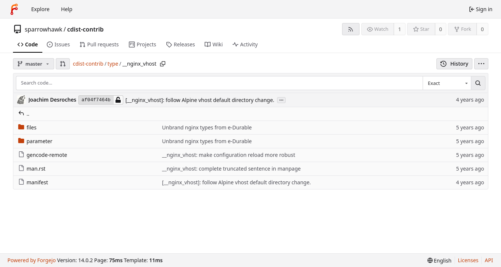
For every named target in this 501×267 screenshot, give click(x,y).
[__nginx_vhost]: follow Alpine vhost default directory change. (200, 99)
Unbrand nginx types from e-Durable (207, 127)
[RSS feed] (351, 29)
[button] (63, 63)
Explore (40, 9)
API (489, 260)
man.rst (32, 168)
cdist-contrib (85, 29)
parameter (35, 141)
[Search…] (478, 83)
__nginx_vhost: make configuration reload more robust (228, 154)
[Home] (14, 9)
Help (66, 9)
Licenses (468, 260)
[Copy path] (162, 64)
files (27, 127)
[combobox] (447, 83)
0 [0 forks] (482, 29)
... (281, 99)
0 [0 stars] (440, 29)
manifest (33, 182)
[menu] (481, 63)
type (113, 63)
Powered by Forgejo (31, 260)
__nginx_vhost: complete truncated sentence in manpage (231, 168)
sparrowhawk (43, 29)
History (454, 63)
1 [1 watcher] (399, 29)
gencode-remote (42, 154)
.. (24, 113)
